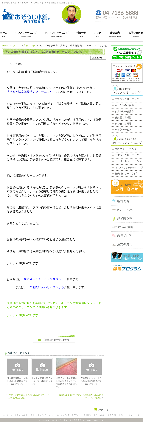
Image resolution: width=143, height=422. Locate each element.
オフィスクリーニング (57, 32)
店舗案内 (115, 32)
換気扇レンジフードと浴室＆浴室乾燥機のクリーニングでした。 (91, 381)
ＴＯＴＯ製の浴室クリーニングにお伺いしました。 (41, 381)
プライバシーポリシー (117, 415)
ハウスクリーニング (26, 32)
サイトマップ (134, 415)
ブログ (97, 32)
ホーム (3, 32)
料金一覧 (81, 32)
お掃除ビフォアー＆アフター (69, 415)
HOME (5, 45)
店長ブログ (29, 45)
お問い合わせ (136, 32)
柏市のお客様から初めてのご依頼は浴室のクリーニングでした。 (17, 381)
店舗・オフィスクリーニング (42, 415)
